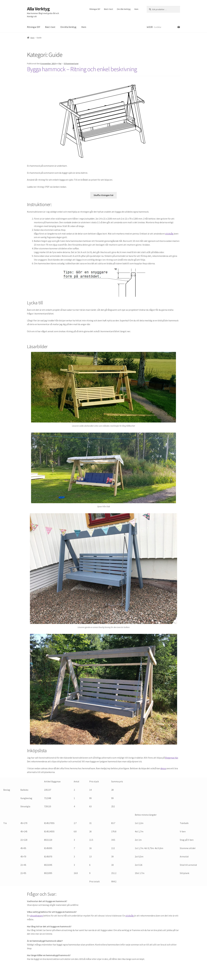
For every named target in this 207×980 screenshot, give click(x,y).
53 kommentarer (71, 63)
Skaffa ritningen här (104, 195)
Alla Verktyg (38, 9)
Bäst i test (108, 9)
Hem (136, 9)
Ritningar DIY (95, 9)
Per (60, 63)
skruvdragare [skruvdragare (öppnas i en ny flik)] (36, 915)
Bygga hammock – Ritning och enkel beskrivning (82, 69)
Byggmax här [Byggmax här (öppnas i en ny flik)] (171, 757)
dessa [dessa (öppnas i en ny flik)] (163, 768)
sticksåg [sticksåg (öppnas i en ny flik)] (169, 233)
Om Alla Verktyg (124, 9)
